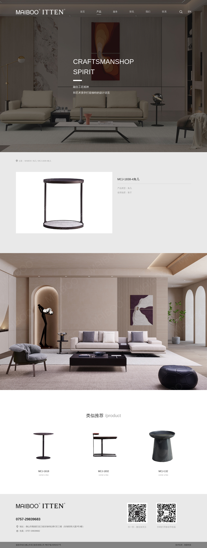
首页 (82, 11)
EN (189, 11)
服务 (115, 11)
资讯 (131, 11)
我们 (148, 11)
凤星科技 (187, 545)
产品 (99, 11)
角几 (35, 161)
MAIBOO (28, 161)
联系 (164, 11)
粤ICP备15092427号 (53, 545)
